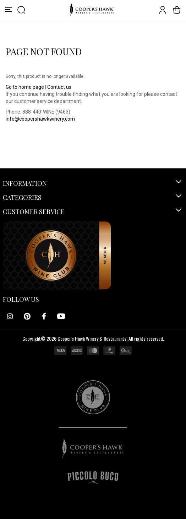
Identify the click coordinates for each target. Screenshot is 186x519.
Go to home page (25, 87)
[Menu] (8, 10)
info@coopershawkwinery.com (40, 119)
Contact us (59, 87)
